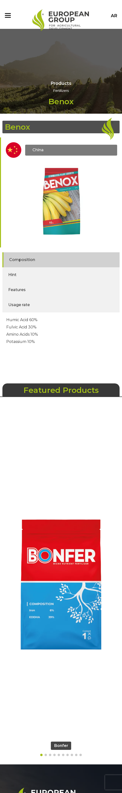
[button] (41, 755)
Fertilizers (61, 91)
